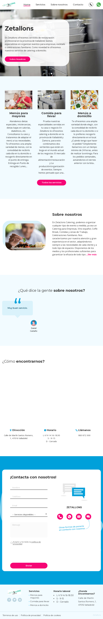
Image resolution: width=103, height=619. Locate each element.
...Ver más (91, 254)
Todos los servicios (51, 182)
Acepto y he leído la (27, 543)
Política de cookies (52, 615)
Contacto (78, 4)
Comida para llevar (39, 601)
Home (26, 4)
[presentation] (30, 553)
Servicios (40, 4)
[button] (49, 73)
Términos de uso (10, 615)
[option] (17, 308)
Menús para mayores (36, 596)
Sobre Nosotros (17, 59)
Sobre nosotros (59, 4)
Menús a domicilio (39, 605)
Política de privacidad (31, 615)
